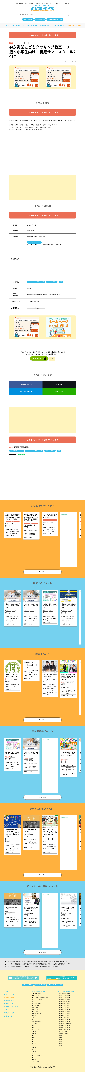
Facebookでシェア (26, 384)
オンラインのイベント (50, 1066)
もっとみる (42, 572)
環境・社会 (35, 1011)
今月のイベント (32, 25)
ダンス (34, 1001)
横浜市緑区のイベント (64, 1025)
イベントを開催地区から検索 (66, 991)
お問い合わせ (8, 1016)
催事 (33, 1027)
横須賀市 (61, 1039)
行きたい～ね (39, 358)
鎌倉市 (60, 1037)
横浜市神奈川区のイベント (65, 1001)
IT (32, 1041)
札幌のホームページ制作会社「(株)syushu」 (44, 1067)
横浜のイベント (41, 1066)
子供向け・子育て (51, 282)
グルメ (34, 1019)
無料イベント (35, 995)
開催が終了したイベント (11, 1007)
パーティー (35, 1039)
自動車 (34, 1059)
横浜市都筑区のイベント (65, 1013)
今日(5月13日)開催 (27, 19)
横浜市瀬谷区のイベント (65, 1011)
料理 (61, 282)
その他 (34, 1051)
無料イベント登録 (74, 25)
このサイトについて (10, 994)
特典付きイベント (18, 25)
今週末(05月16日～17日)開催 (55, 19)
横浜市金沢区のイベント (65, 1003)
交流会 (34, 1015)
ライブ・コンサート (37, 999)
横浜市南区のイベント (64, 1027)
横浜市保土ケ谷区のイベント (66, 1023)
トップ (6, 25)
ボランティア (35, 1029)
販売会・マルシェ (36, 1013)
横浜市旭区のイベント (64, 995)
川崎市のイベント (63, 1033)
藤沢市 (60, 1035)
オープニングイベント (37, 1055)
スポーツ (34, 1023)
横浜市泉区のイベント (64, 997)
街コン (34, 1057)
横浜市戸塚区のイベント (65, 1017)
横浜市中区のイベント (64, 1019)
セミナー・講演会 (36, 1003)
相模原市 (61, 1041)
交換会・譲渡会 (36, 1061)
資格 (33, 1037)
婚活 (33, 1049)
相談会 (34, 1033)
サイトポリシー (8, 1010)
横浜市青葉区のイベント (65, 993)
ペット (34, 1053)
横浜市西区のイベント (64, 1021)
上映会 (34, 1031)
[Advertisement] (42, 150)
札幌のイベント (33, 1066)
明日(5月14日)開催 (40, 19)
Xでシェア (59, 384)
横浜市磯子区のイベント (65, 999)
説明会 (34, 1047)
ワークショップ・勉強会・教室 (36, 282)
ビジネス (34, 1043)
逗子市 (60, 1045)
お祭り (34, 1017)
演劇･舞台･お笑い (36, 1021)
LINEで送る (59, 391)
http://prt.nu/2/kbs (33, 301)
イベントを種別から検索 (38, 991)
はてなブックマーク (26, 391)
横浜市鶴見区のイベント (65, 1015)
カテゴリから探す (60, 25)
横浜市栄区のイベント (64, 1009)
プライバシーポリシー (10, 1013)
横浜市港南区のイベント (65, 1005)
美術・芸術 (35, 1009)
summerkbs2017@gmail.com (36, 308)
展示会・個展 (35, 1005)
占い (33, 1035)
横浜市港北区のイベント (34, 242)
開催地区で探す (45, 25)
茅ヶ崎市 (61, 1043)
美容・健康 (35, 1007)
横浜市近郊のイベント (64, 1029)
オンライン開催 (63, 1031)
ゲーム (34, 1045)
